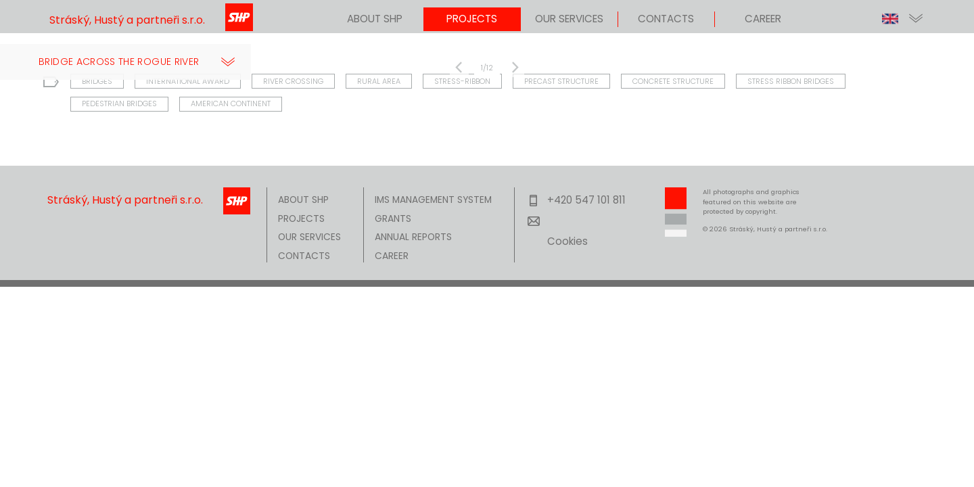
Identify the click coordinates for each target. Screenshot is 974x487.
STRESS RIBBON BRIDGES (790, 79)
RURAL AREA (378, 79)
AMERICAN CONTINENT (231, 102)
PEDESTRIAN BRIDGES (119, 102)
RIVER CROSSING (293, 79)
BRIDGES (97, 79)
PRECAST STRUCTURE (561, 79)
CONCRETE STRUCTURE (673, 79)
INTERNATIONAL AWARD (187, 79)
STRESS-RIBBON (462, 79)
